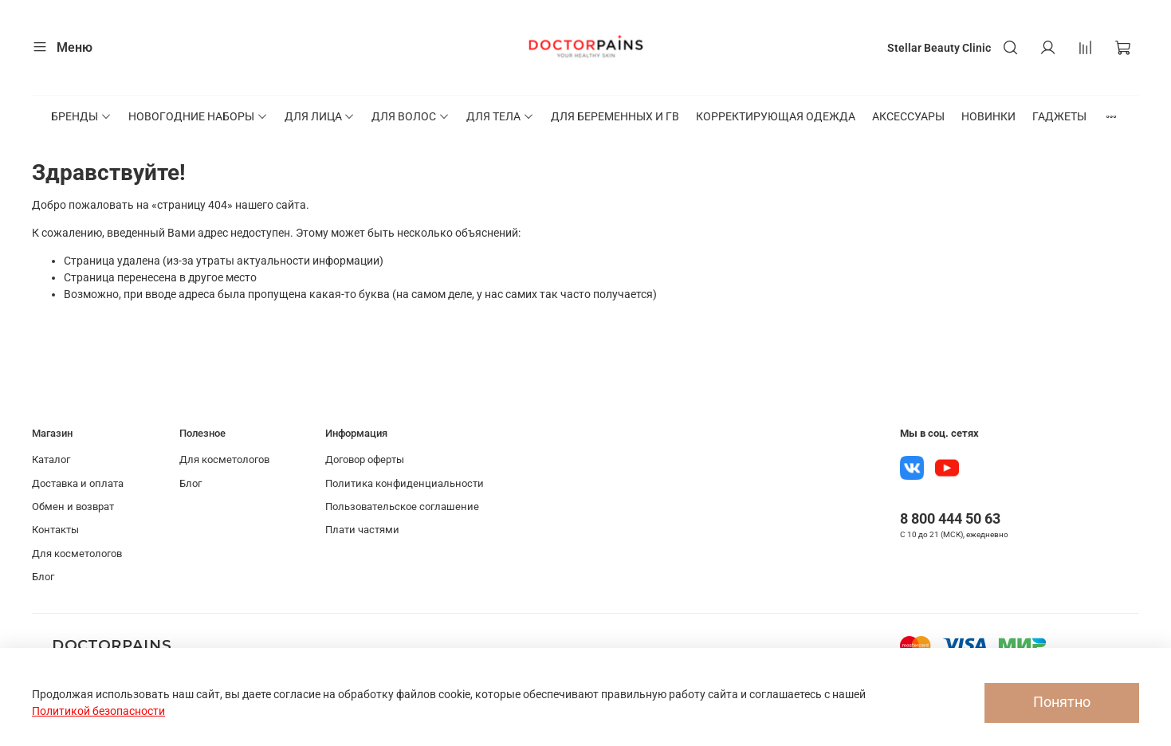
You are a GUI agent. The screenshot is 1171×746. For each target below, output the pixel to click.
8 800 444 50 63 (950, 518)
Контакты (55, 530)
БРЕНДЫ (81, 116)
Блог (43, 577)
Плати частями (362, 530)
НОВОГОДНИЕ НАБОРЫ (198, 116)
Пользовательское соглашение (402, 506)
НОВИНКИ (988, 116)
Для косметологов (77, 554)
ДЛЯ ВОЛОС (410, 116)
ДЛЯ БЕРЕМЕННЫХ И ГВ (615, 116)
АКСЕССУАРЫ (908, 116)
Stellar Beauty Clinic (939, 47)
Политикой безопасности (98, 711)
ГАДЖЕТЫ (1059, 116)
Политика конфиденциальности (404, 483)
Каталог (51, 459)
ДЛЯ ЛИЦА (320, 116)
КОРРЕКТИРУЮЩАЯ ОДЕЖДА (775, 116)
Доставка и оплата (78, 483)
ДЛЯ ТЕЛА (500, 116)
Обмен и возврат (73, 506)
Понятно (1061, 702)
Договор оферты (364, 459)
